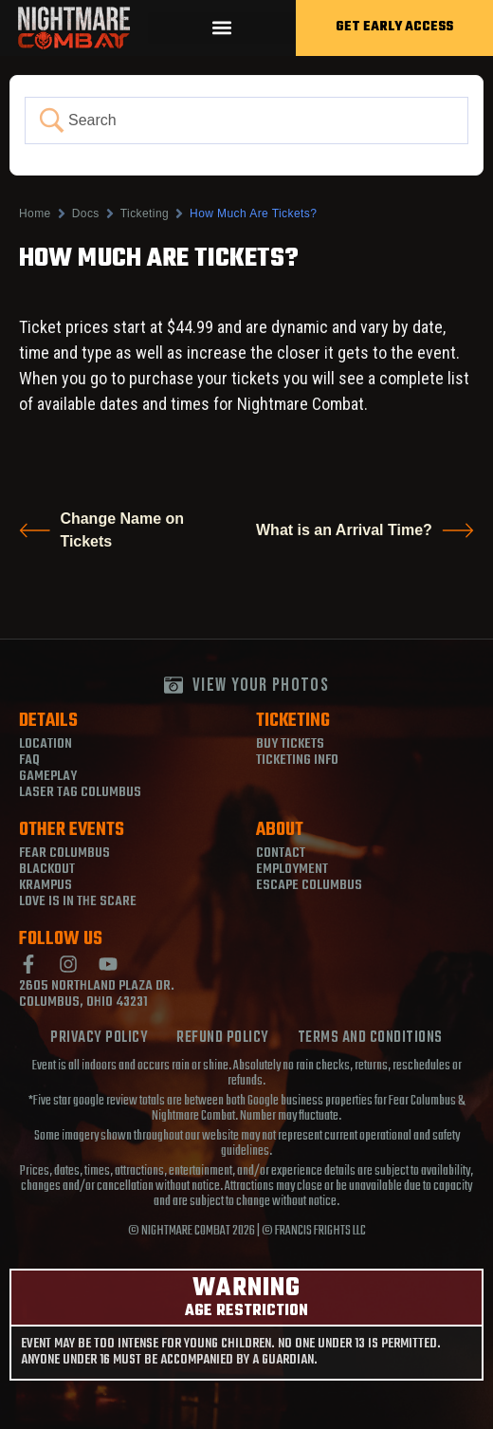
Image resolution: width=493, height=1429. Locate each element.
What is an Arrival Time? (365, 530)
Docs (86, 213)
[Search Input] (263, 120)
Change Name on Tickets (101, 529)
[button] (222, 28)
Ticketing (144, 213)
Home (35, 213)
